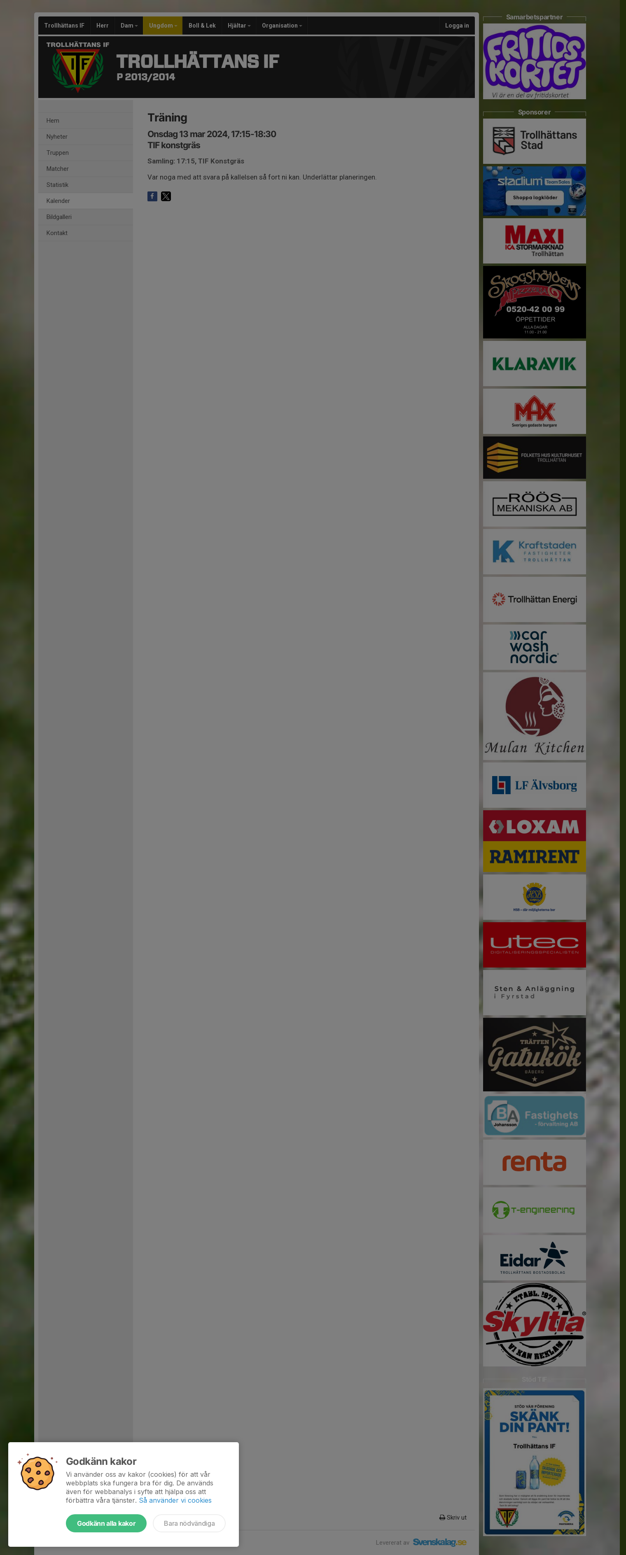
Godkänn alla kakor (106, 1523)
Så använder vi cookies (175, 1500)
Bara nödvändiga (189, 1523)
